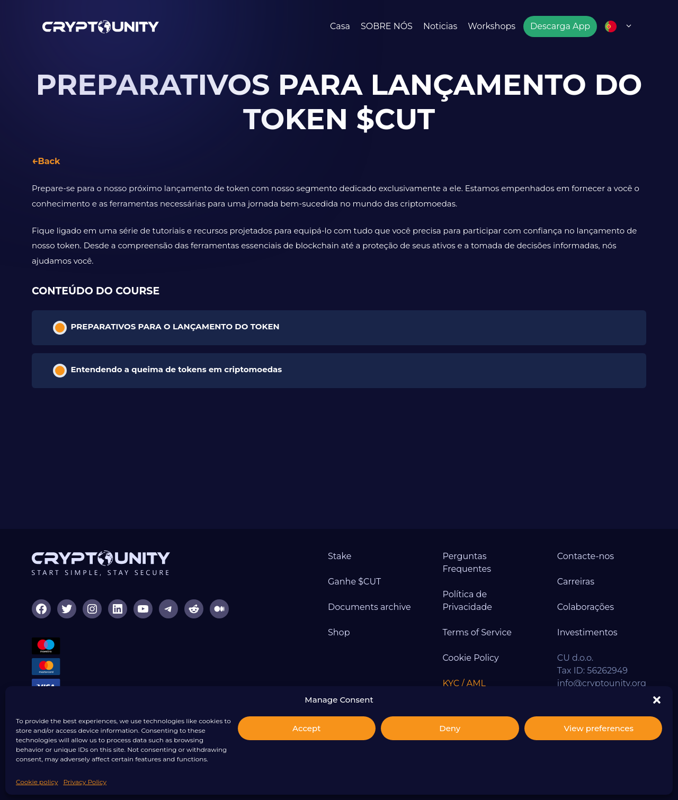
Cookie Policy (470, 658)
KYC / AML (464, 683)
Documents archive (369, 607)
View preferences (599, 728)
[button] (657, 700)
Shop (339, 632)
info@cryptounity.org (601, 683)
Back (49, 161)
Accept (306, 728)
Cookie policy (37, 782)
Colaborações (585, 607)
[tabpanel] (339, 224)
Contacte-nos (585, 556)
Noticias (440, 26)
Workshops (491, 26)
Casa (340, 26)
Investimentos (587, 632)
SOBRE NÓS (387, 26)
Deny (449, 728)
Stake (339, 556)
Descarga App (560, 26)
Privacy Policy (84, 782)
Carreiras (575, 582)
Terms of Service (477, 632)
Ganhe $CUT (354, 582)
